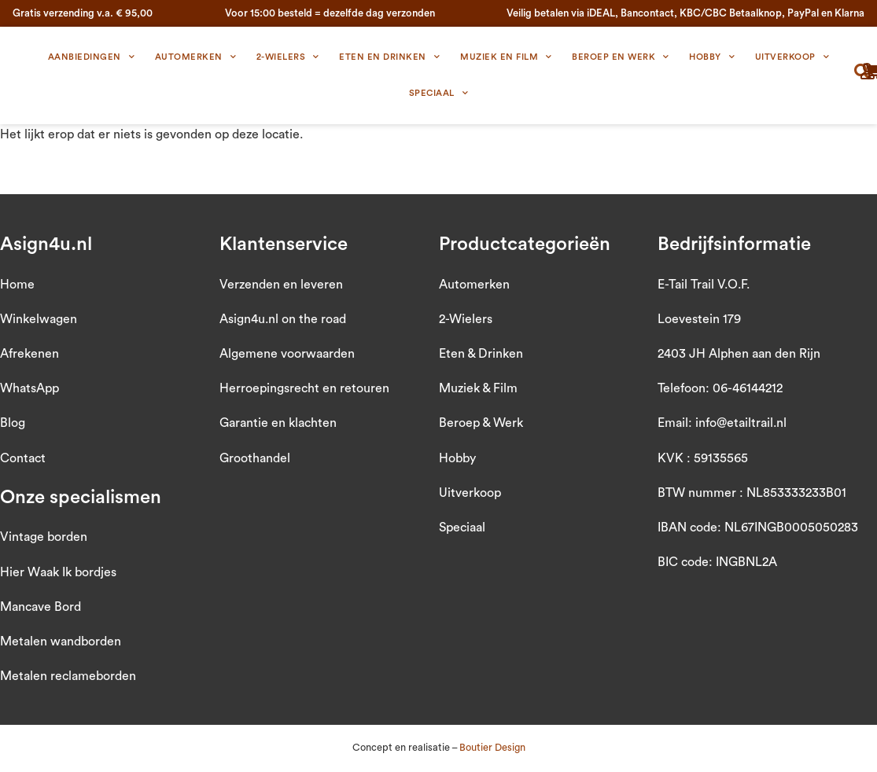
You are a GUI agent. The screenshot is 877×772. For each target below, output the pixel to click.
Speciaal (439, 94)
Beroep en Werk (620, 57)
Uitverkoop (792, 57)
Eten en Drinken (389, 57)
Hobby (712, 57)
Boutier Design (492, 747)
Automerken (196, 57)
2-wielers (287, 57)
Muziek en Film (506, 57)
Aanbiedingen (91, 57)
